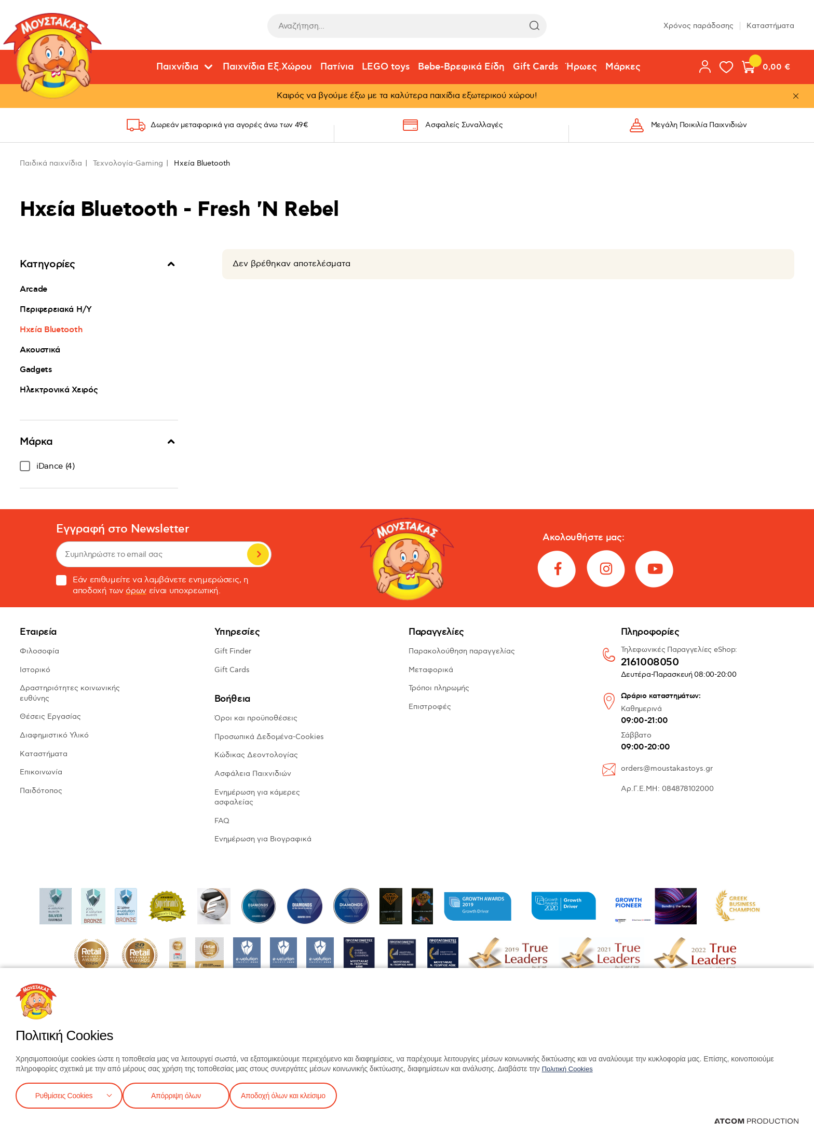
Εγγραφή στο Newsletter (122, 529)
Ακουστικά (40, 350)
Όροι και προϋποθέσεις (255, 718)
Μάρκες (623, 67)
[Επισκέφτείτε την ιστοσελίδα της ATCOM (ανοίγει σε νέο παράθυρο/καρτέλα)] (756, 1121)
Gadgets (36, 369)
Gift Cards (535, 67)
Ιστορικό (35, 669)
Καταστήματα (770, 25)
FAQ (221, 820)
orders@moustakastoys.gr (667, 768)
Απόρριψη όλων (181, 1094)
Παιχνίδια (177, 67)
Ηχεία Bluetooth (51, 329)
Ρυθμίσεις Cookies (64, 1094)
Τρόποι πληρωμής (439, 688)
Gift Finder (232, 651)
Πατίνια (337, 67)
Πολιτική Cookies (569, 1066)
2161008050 (650, 662)
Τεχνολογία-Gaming (128, 163)
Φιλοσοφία (39, 651)
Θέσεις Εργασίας (50, 716)
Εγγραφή (258, 554)
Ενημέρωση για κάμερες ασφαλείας (257, 797)
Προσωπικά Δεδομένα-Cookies (269, 736)
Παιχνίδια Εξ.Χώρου (267, 67)
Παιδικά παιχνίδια (51, 163)
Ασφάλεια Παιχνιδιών (252, 773)
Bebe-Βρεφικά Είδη (461, 67)
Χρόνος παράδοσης (698, 25)
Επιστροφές (430, 706)
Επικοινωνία (41, 772)
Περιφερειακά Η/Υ (56, 309)
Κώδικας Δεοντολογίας (256, 754)
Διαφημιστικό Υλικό (54, 735)
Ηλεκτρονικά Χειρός (59, 390)
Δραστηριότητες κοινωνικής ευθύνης (70, 693)
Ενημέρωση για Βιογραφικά (262, 839)
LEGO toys (386, 67)
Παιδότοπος (41, 790)
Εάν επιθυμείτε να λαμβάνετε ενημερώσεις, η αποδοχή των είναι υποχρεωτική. (152, 585)
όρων (136, 591)
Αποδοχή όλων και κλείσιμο (299, 1094)
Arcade (33, 289)
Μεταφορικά (431, 669)
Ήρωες (581, 67)
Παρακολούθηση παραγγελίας (462, 651)
